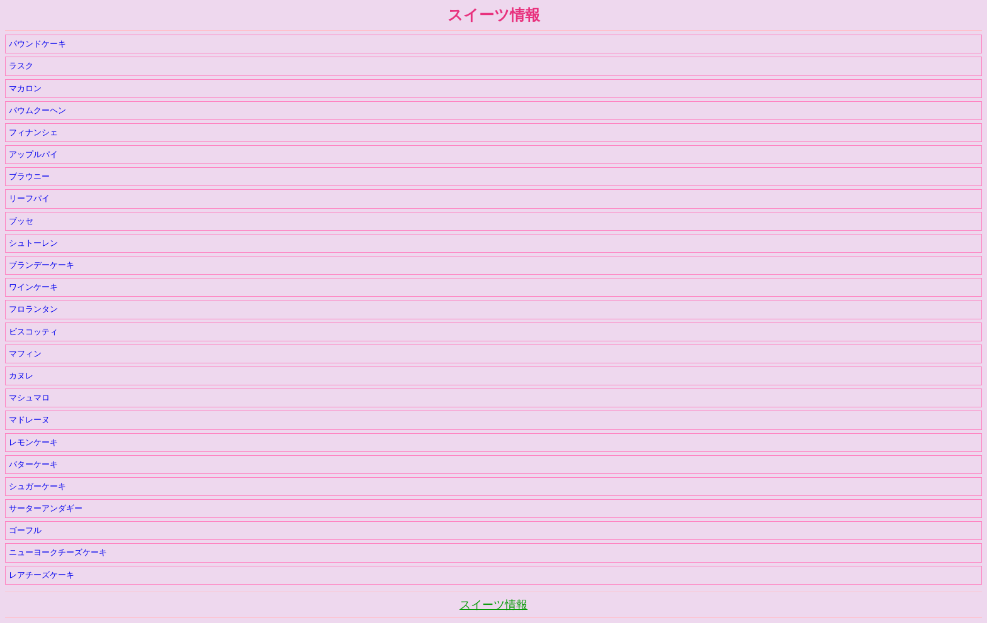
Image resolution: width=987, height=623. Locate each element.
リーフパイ (29, 198)
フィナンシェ (33, 132)
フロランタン (33, 309)
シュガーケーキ (37, 486)
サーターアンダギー (45, 508)
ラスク (21, 65)
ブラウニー (29, 176)
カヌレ (21, 375)
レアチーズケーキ (41, 575)
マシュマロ (29, 397)
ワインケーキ (33, 287)
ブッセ (21, 221)
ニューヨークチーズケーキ (58, 552)
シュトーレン (33, 243)
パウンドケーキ (37, 43)
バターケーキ (33, 464)
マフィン (25, 353)
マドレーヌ (29, 419)
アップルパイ (33, 154)
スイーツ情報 (493, 604)
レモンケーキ (33, 442)
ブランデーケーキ (41, 265)
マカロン (25, 88)
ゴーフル (25, 530)
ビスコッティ (33, 331)
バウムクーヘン (37, 110)
